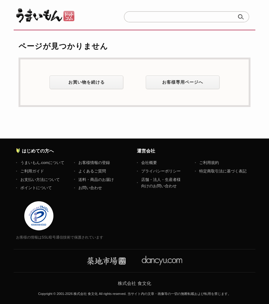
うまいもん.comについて (42, 162)
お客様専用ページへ (182, 82)
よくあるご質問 (92, 171)
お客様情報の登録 (94, 162)
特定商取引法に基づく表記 (223, 171)
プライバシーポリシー (161, 171)
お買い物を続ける (86, 82)
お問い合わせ (90, 187)
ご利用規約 (209, 162)
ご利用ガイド (32, 171)
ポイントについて (36, 187)
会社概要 (149, 162)
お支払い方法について (40, 179)
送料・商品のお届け (96, 179)
